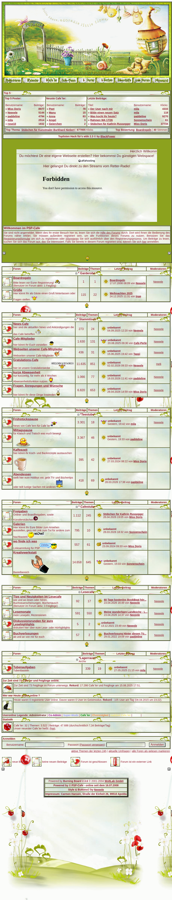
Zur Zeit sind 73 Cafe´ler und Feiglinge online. (31, 680)
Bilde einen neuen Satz (104, 112)
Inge (138, 296)
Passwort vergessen (92, 744)
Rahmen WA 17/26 (101, 120)
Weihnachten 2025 (121, 293)
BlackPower (107, 136)
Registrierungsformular (17, 238)
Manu (52, 112)
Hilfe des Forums (110, 232)
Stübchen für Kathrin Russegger (110, 123)
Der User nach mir (101, 108)
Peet (52, 108)
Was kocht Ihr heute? (103, 116)
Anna (52, 116)
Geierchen (55, 123)
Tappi (136, 353)
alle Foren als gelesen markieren (151, 751)
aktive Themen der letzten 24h (88, 751)
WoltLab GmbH (114, 781)
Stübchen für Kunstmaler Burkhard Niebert (48, 129)
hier (144, 241)
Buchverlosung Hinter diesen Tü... (125, 633)
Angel (52, 120)
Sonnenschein (143, 120)
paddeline (14, 116)
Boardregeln (143, 129)
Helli (158, 364)
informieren (72, 238)
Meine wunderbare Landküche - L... (126, 611)
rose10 (12, 123)
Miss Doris (14, 108)
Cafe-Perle (140, 343)
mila (10, 120)
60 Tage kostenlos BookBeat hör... (125, 599)
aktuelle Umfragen (119, 751)
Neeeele (13, 112)
